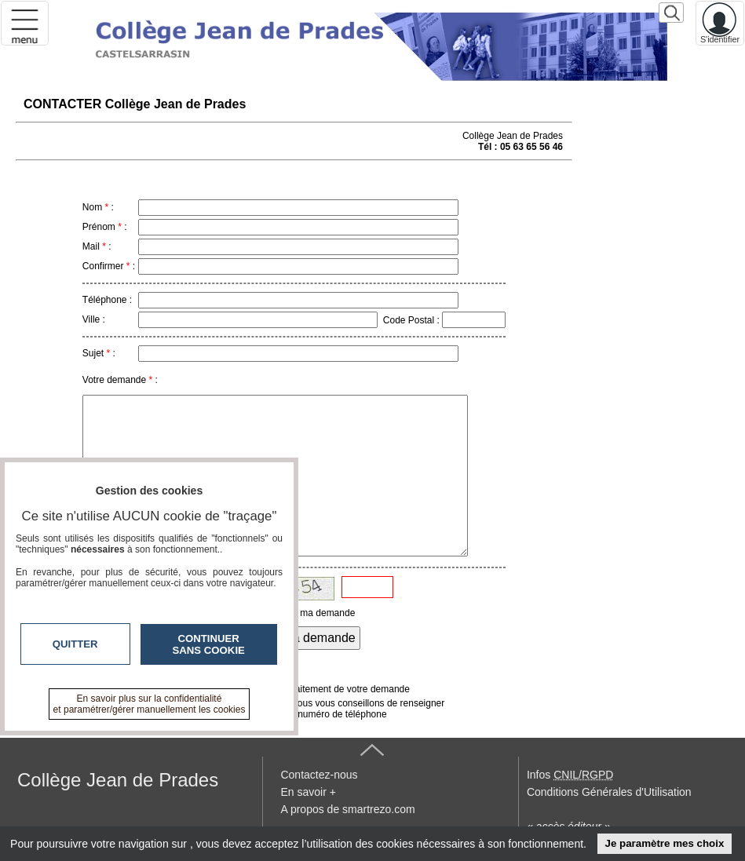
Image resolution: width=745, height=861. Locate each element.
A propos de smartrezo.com (347, 809)
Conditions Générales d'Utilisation (609, 792)
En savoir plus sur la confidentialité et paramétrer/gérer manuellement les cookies (149, 704)
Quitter (75, 644)
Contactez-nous (318, 774)
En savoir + (307, 792)
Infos (570, 774)
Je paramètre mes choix (664, 843)
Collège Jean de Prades (117, 779)
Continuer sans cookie (209, 644)
